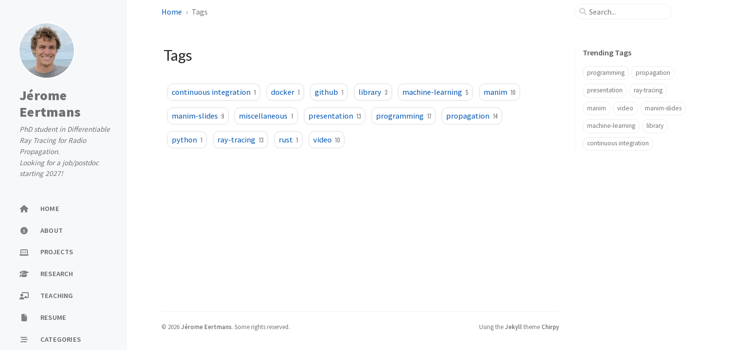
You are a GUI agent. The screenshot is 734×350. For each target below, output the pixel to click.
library (372, 92)
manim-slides (198, 116)
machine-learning (435, 92)
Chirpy (550, 327)
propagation (472, 116)
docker (285, 92)
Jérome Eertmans (50, 104)
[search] (627, 11)
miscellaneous (266, 116)
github (329, 92)
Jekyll (513, 327)
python (187, 139)
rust (288, 139)
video (326, 139)
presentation (334, 116)
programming (403, 116)
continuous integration (214, 92)
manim (499, 92)
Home (172, 12)
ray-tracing (240, 139)
